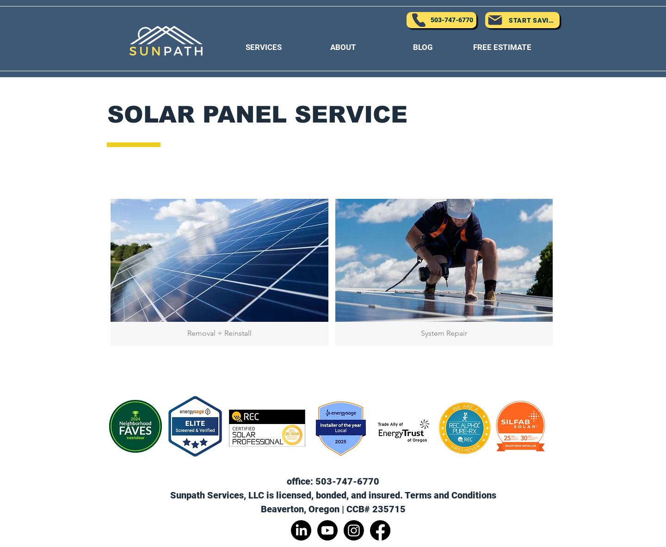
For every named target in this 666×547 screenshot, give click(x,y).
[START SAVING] (522, 20)
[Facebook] (380, 530)
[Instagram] (354, 530)
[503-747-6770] (441, 20)
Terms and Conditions (450, 495)
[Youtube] (327, 530)
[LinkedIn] (301, 530)
